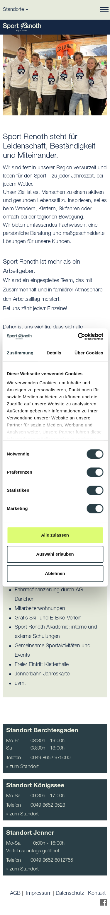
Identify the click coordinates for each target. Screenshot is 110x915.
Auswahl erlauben (55, 554)
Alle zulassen (55, 534)
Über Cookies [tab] (89, 352)
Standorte (15, 9)
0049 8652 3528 (48, 805)
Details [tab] (54, 352)
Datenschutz (70, 893)
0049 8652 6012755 (52, 860)
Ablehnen (55, 573)
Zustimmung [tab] (20, 352)
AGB (15, 893)
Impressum (39, 893)
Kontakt (97, 893)
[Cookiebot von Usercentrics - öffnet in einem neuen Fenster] (78, 336)
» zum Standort (22, 766)
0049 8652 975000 (50, 758)
